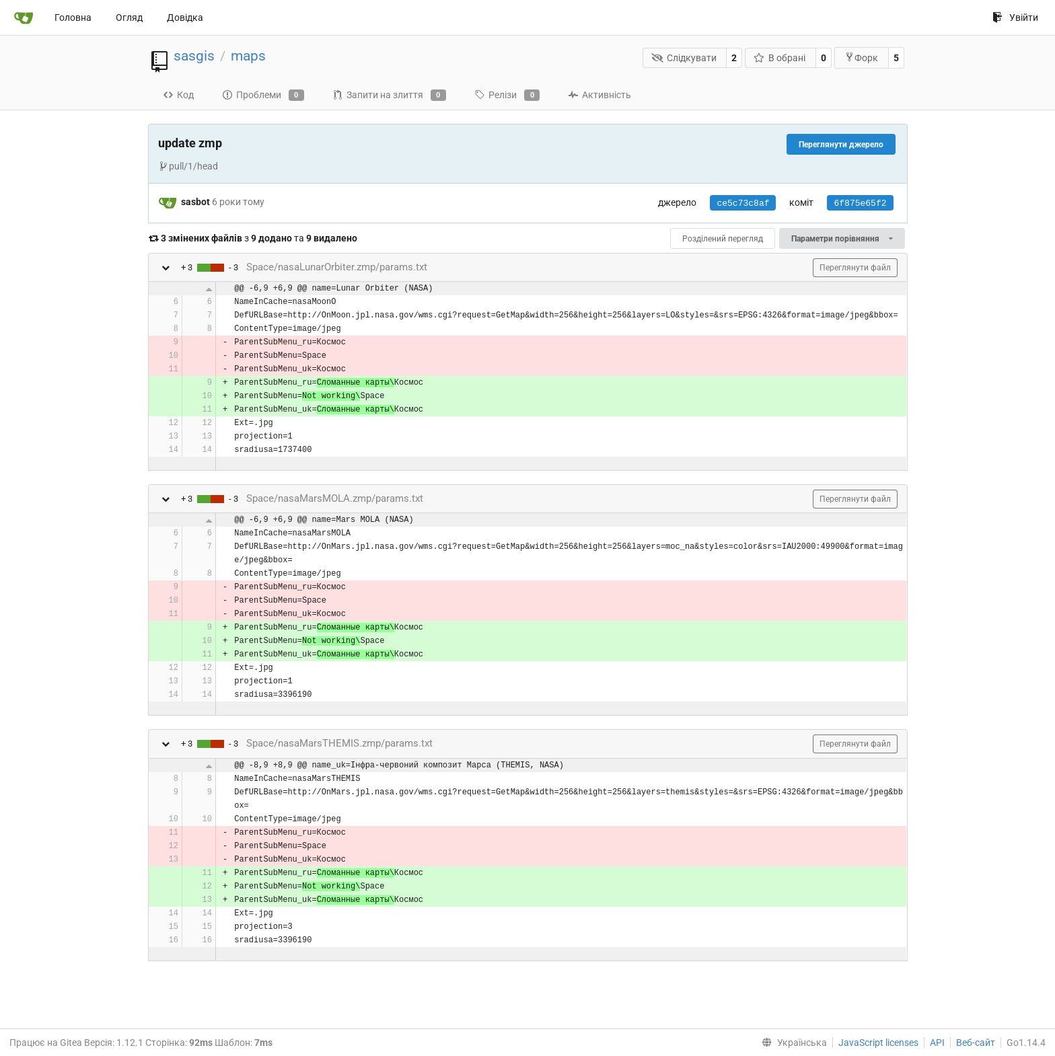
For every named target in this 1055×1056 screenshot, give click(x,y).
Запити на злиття (389, 95)
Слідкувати (684, 57)
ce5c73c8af (743, 203)
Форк (861, 57)
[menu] (791, 1042)
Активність (599, 94)
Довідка (185, 17)
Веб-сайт (975, 1042)
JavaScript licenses (878, 1042)
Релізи (507, 95)
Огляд (129, 17)
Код (178, 94)
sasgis (194, 56)
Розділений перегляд (722, 238)
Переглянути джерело (841, 144)
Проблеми (263, 95)
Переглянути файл (855, 267)
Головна (73, 17)
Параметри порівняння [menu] (841, 238)
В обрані (780, 57)
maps (248, 56)
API (937, 1042)
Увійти (1015, 17)
